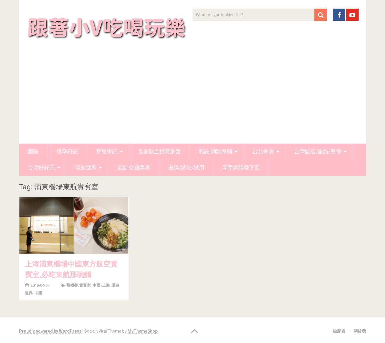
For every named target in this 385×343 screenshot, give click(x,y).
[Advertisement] (192, 99)
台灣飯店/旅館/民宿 (317, 151)
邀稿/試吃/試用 (186, 167)
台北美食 (263, 151)
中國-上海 (101, 285)
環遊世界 (85, 167)
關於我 (360, 331)
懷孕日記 (67, 151)
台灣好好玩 (41, 167)
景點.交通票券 (133, 167)
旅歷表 (339, 331)
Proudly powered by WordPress (50, 331)
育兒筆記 (106, 151)
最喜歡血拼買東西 (159, 151)
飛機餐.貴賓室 (78, 285)
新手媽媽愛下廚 (241, 167)
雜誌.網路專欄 (215, 151)
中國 (38, 293)
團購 (33, 151)
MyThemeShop (143, 331)
